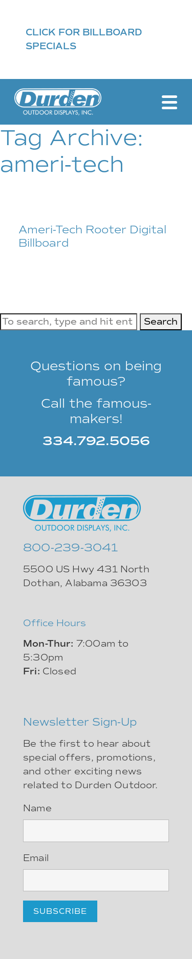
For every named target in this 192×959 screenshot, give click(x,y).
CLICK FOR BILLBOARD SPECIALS (84, 39)
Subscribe (60, 911)
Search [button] (161, 321)
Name (37, 808)
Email (36, 858)
